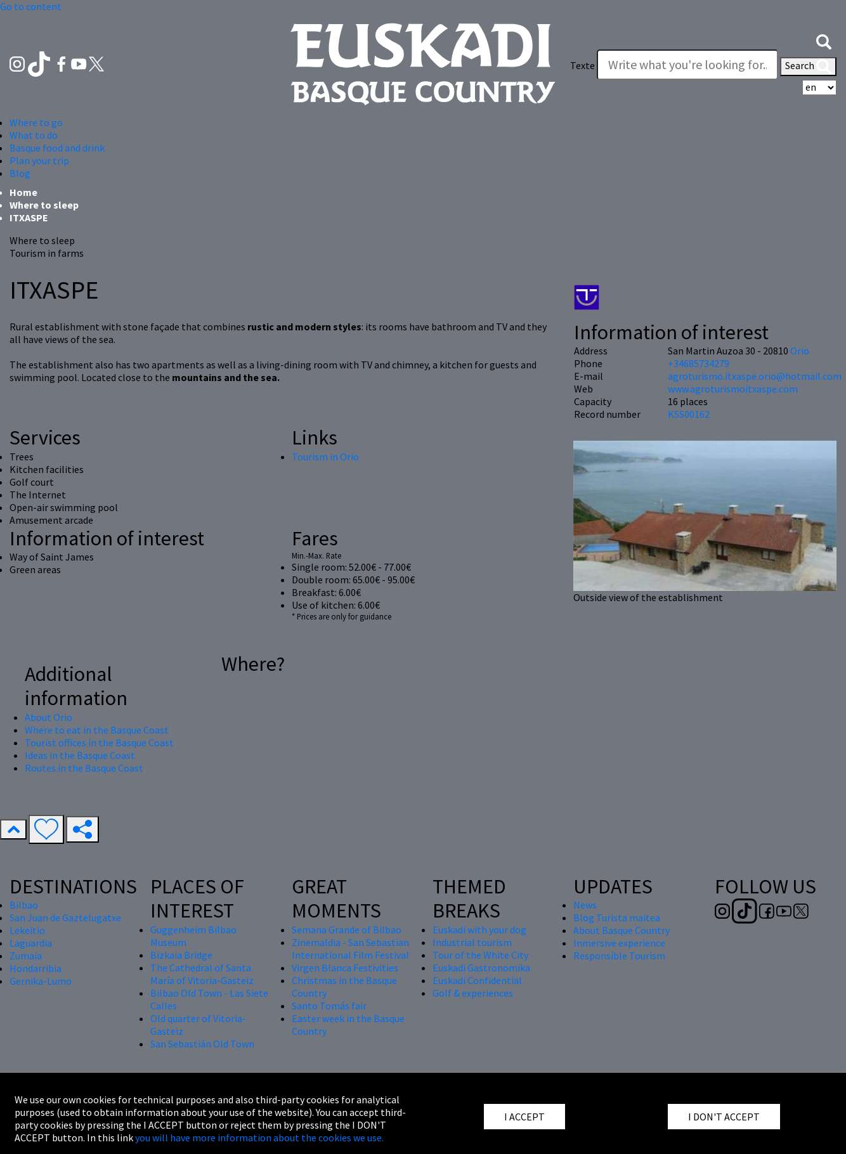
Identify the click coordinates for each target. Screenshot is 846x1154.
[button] (823, 40)
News (585, 904)
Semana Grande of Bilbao (346, 929)
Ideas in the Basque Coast (80, 755)
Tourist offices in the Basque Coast (99, 742)
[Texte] (687, 64)
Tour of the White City (480, 955)
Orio (799, 350)
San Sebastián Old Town (202, 1043)
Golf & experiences (473, 993)
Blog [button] (20, 173)
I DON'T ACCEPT (724, 1116)
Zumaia (26, 955)
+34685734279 (698, 363)
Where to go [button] (36, 122)
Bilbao (24, 904)
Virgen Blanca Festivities (345, 967)
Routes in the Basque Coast (84, 768)
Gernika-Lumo (41, 981)
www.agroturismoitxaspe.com (733, 388)
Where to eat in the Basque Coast (97, 729)
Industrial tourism (472, 942)
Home (23, 192)
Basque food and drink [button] (57, 147)
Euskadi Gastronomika (481, 967)
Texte (582, 65)
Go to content (31, 6)
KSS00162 (689, 414)
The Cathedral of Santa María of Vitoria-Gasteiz (202, 974)
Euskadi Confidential (477, 980)
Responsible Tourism (619, 955)
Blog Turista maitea (616, 917)
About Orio (48, 717)
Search (808, 66)
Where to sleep (44, 204)
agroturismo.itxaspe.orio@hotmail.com (755, 376)
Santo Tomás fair (329, 1005)
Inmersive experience (619, 943)
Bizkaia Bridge (181, 955)
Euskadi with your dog (479, 929)
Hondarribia (36, 968)
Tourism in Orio (325, 456)
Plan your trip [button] (39, 160)
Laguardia (31, 943)
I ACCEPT (524, 1116)
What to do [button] (34, 135)
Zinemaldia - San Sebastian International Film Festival (350, 948)
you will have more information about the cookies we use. (259, 1137)
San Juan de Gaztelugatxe (65, 917)
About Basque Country (621, 930)
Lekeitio (27, 930)
